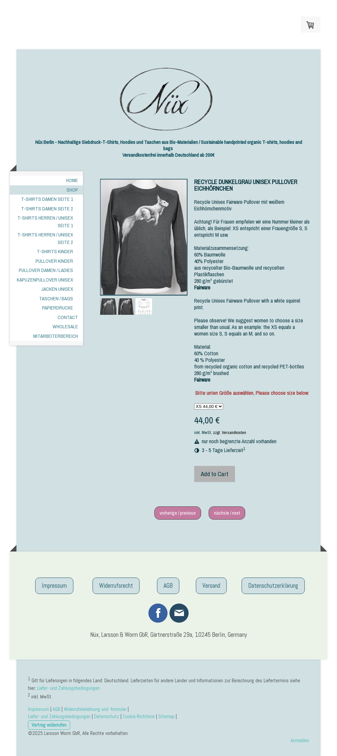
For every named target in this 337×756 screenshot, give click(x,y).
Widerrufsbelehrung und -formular (95, 709)
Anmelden (300, 740)
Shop (72, 189)
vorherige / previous (178, 512)
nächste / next (227, 512)
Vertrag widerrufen (49, 725)
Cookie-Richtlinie (139, 716)
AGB (168, 585)
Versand (211, 585)
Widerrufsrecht (116, 585)
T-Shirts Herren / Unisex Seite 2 (45, 238)
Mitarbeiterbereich (55, 336)
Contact (68, 317)
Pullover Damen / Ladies (46, 270)
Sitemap (166, 716)
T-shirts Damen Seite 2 (47, 208)
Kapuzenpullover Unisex (45, 279)
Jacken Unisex (57, 288)
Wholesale (65, 326)
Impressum (54, 585)
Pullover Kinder (54, 260)
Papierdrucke (57, 307)
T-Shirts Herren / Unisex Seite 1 (45, 221)
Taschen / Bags (56, 298)
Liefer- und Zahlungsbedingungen (68, 688)
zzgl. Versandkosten (229, 432)
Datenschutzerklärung (273, 585)
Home (72, 180)
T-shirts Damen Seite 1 (47, 199)
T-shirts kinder (55, 251)
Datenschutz (106, 716)
